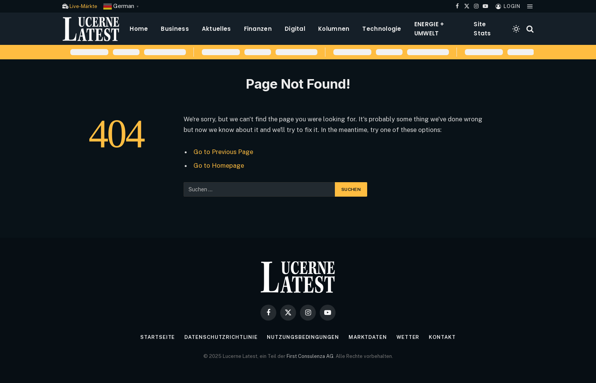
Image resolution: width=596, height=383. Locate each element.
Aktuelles (216, 29)
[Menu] (530, 6)
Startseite (157, 337)
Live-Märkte (83, 6)
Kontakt (442, 337)
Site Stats (482, 28)
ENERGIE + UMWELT (429, 28)
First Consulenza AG (310, 356)
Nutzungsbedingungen (303, 337)
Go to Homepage (218, 165)
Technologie (381, 29)
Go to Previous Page (223, 152)
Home (139, 29)
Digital (295, 29)
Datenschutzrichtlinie (220, 337)
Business (175, 29)
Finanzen (258, 29)
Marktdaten (367, 337)
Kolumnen (333, 29)
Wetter (407, 337)
